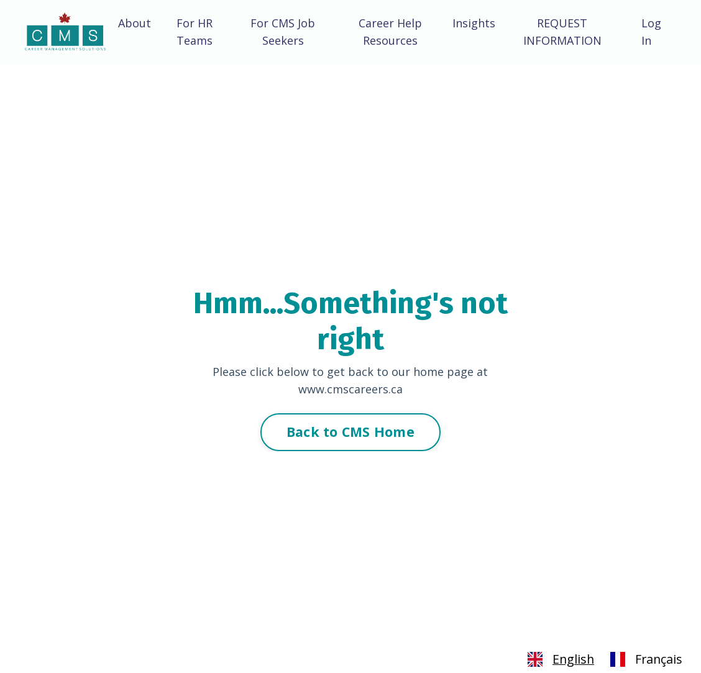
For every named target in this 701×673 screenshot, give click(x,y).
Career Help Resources (390, 32)
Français (644, 659)
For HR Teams (194, 32)
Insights (473, 23)
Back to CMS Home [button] (350, 432)
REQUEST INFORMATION (562, 32)
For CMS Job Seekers (282, 32)
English (559, 659)
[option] (644, 659)
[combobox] (559, 659)
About (134, 23)
